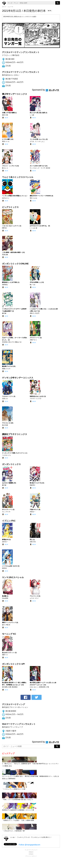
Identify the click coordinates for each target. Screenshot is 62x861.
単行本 (6, 117)
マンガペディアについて (31, 850)
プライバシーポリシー (31, 856)
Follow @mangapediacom (29, 845)
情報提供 (31, 852)
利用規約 (31, 854)
